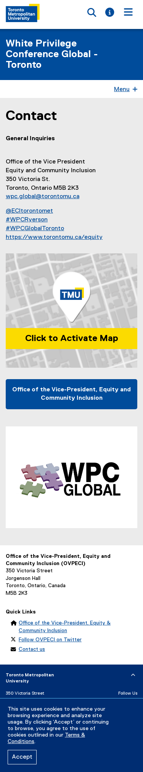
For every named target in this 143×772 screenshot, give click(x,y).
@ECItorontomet (29, 211)
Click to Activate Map (71, 338)
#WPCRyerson (27, 220)
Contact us (32, 649)
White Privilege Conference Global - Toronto (52, 54)
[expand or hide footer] (133, 675)
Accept (22, 757)
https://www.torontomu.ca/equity (54, 237)
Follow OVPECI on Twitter (50, 639)
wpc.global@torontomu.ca (42, 197)
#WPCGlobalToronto (35, 229)
